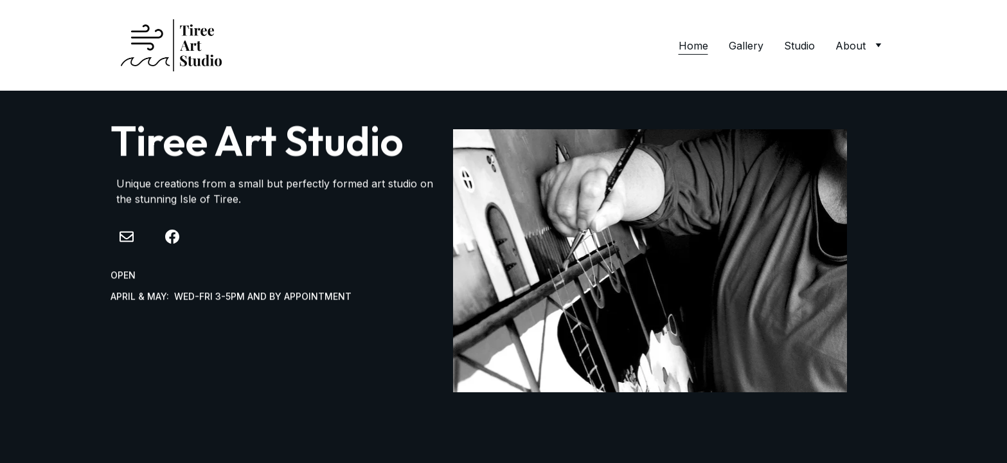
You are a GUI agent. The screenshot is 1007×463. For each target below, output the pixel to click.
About (850, 45)
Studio (799, 45)
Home (693, 45)
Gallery (746, 45)
